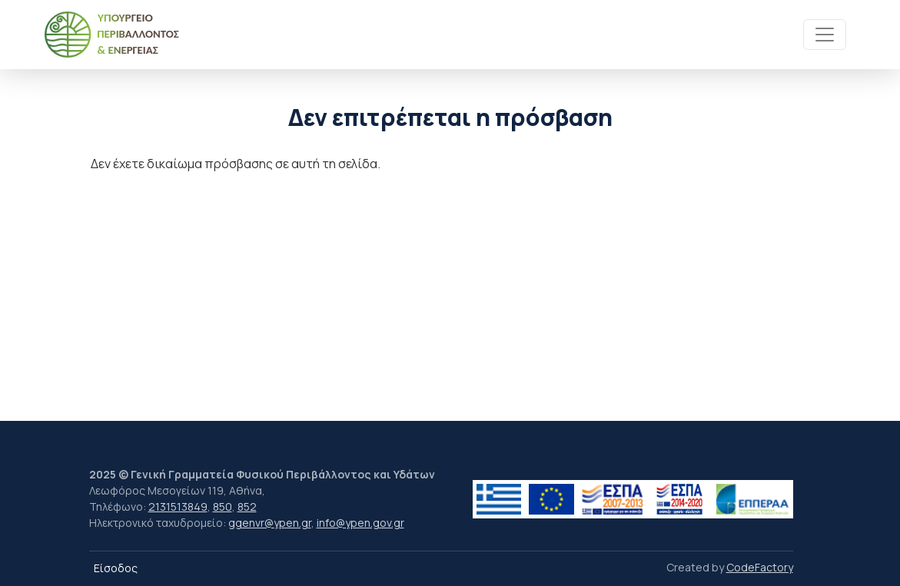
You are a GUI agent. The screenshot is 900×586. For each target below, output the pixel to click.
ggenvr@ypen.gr (269, 522)
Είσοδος (116, 568)
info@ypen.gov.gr (360, 522)
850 (222, 506)
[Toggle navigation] (824, 34)
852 (247, 506)
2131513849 (178, 506)
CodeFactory (759, 567)
